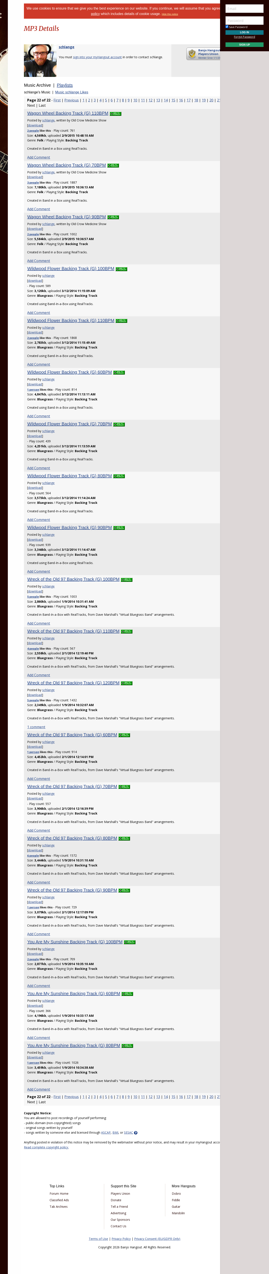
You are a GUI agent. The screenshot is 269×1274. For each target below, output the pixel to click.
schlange (95, 47)
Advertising (126, 1213)
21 (95, 105)
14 (194, 100)
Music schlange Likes (99, 92)
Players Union (128, 1193)
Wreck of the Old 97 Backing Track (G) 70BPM (100, 786)
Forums (16, 38)
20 (88, 105)
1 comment (64, 727)
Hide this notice (199, 14)
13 (186, 100)
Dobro (168, 1193)
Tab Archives (82, 1206)
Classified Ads (82, 1200)
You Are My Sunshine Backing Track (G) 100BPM (103, 941)
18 (73, 105)
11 (171, 100)
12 (179, 100)
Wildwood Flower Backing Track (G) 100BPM (98, 268)
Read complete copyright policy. (130, 1147)
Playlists (93, 85)
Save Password (236, 27)
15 (202, 100)
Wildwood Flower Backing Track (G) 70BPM (97, 423)
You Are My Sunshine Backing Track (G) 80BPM (101, 1045)
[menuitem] (24, 39)
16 (57, 105)
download (63, 125)
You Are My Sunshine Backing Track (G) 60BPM (101, 993)
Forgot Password (244, 37)
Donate (124, 1200)
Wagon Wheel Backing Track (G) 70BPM (94, 165)
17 (65, 105)
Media (14, 73)
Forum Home (82, 1193)
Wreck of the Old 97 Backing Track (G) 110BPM (101, 631)
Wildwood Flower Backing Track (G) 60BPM (97, 372)
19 (80, 105)
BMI (144, 1132)
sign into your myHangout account (125, 57)
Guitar (168, 1206)
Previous (100, 100)
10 (163, 100)
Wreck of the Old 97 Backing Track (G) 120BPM (101, 682)
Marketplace (20, 50)
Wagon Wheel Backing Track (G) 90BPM (94, 216)
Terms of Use (98, 1239)
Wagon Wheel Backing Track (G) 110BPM (96, 113)
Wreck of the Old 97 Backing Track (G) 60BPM (100, 734)
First (85, 100)
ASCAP (134, 1132)
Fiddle (168, 1200)
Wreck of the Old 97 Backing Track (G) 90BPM (100, 890)
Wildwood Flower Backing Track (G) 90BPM (97, 527)
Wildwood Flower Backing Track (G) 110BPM (98, 320)
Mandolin (170, 1213)
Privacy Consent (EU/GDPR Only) (157, 1239)
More (13, 85)
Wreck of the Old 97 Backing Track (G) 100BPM (101, 579)
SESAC (156, 1132)
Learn (14, 62)
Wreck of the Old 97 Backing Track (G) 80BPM (100, 838)
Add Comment (66, 157)
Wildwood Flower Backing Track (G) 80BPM (97, 475)
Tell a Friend (127, 1206)
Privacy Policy (121, 1239)
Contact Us (126, 1226)
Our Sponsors (128, 1220)
